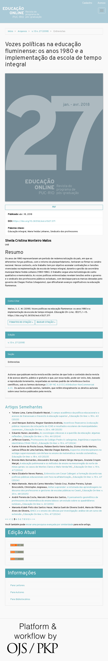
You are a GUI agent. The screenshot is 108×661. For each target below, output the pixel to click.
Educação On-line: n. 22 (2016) (38, 504)
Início (10, 31)
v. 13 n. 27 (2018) (40, 31)
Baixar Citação (46, 322)
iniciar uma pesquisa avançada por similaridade (49, 524)
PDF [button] (54, 207)
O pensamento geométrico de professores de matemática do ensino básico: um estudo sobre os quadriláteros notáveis (55, 501)
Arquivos (22, 31)
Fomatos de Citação (21, 322)
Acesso (101, 3)
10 (28, 519)
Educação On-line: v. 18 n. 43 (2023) (30, 456)
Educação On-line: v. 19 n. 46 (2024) (42, 436)
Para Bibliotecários (20, 599)
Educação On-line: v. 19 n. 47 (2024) (57, 443)
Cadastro (87, 3)
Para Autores (17, 592)
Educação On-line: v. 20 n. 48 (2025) (43, 429)
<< (6, 519)
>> (33, 519)
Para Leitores (17, 585)
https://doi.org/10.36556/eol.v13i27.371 (34, 221)
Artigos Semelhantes (23, 407)
